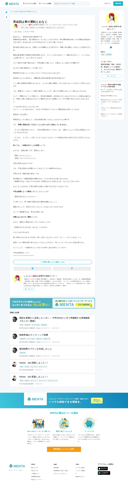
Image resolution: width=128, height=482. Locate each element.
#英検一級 (39, 338)
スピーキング (60, 27)
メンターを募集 (45, 3)
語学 (16, 11)
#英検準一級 (47, 338)
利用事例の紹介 (35, 476)
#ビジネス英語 (35, 325)
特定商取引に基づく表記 (61, 470)
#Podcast (27, 366)
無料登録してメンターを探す (64, 449)
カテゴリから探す (30, 3)
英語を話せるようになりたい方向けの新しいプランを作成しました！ (111, 102)
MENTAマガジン (80, 476)
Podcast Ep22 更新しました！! (33, 363)
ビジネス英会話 (40, 27)
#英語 (21, 325)
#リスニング (34, 366)
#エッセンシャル (53, 380)
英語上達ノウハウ (50, 27)
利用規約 (56, 467)
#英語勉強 (43, 325)
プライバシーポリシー (60, 473)
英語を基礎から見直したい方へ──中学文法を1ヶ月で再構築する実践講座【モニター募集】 (54, 319)
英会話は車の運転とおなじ (28, 11)
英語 (27, 27)
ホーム (12, 11)
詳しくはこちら (29, 289)
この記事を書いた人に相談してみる (52, 262)
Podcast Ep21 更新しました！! (33, 377)
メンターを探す (80, 467)
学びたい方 (34, 470)
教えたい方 (34, 467)
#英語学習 (27, 325)
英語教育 (109, 54)
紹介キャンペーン (36, 479)
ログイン (107, 3)
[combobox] (72, 3)
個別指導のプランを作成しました (35, 349)
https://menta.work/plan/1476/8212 (23, 255)
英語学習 (32, 27)
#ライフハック (43, 366)
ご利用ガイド (35, 473)
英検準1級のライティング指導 (33, 335)
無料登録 (118, 3)
